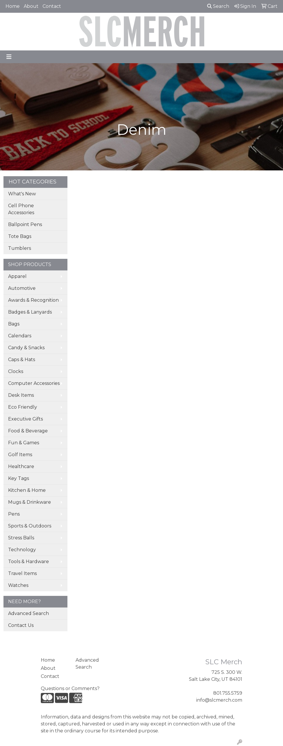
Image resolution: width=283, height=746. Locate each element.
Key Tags (18, 478)
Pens (14, 514)
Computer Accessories (34, 383)
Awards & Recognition (33, 300)
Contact (52, 6)
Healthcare (21, 466)
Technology (22, 549)
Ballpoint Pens (25, 224)
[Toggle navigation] (9, 57)
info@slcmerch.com (219, 700)
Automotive (22, 288)
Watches (18, 585)
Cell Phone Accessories (21, 209)
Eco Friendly (22, 407)
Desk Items (21, 395)
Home (12, 6)
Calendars (19, 336)
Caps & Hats (21, 359)
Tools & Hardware (28, 561)
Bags (13, 324)
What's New (22, 193)
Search (218, 6)
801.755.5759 (227, 693)
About (31, 6)
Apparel (17, 276)
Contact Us (21, 625)
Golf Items (20, 454)
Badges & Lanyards (30, 312)
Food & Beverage (28, 431)
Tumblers (19, 248)
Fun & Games (23, 442)
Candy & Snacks (26, 347)
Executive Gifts (25, 419)
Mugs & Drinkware (29, 502)
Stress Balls (21, 538)
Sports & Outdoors (29, 526)
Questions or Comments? (70, 688)
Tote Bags (19, 236)
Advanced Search (28, 613)
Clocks (15, 371)
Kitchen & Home (27, 490)
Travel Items (22, 573)
